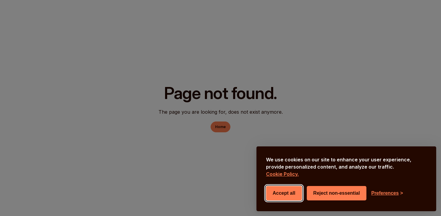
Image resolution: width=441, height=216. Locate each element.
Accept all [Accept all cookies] (284, 193)
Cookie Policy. (282, 174)
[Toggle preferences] (387, 193)
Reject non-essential (336, 193)
